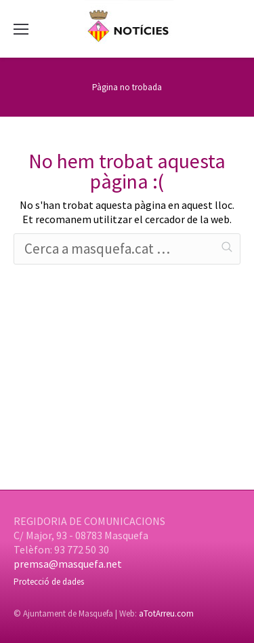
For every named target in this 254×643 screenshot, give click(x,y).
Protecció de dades (49, 581)
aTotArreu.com (166, 613)
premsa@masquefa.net (68, 563)
